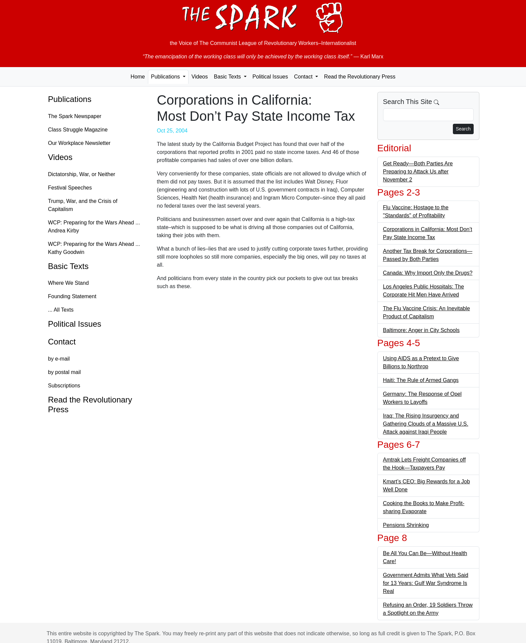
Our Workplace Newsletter (79, 143)
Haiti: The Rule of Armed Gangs (421, 380)
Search (463, 128)
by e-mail (59, 359)
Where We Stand (68, 283)
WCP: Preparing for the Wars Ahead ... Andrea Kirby (94, 226)
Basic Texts (68, 266)
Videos (200, 76)
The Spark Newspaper (74, 116)
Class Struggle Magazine (78, 129)
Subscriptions (64, 385)
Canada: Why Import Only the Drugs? (428, 273)
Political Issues (270, 76)
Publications (69, 99)
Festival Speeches (70, 188)
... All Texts (60, 310)
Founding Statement (72, 296)
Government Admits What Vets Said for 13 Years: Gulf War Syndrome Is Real (425, 583)
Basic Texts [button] (228, 76)
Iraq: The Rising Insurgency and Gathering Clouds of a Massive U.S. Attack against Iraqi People (425, 424)
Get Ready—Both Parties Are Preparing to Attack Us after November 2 (418, 171)
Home (137, 76)
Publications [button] (166, 76)
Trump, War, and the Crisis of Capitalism (82, 205)
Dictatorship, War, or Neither (81, 174)
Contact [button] (304, 76)
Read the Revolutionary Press (360, 76)
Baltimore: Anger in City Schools (421, 330)
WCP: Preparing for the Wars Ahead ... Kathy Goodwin (94, 248)
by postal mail (64, 372)
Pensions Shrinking (406, 525)
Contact (62, 341)
